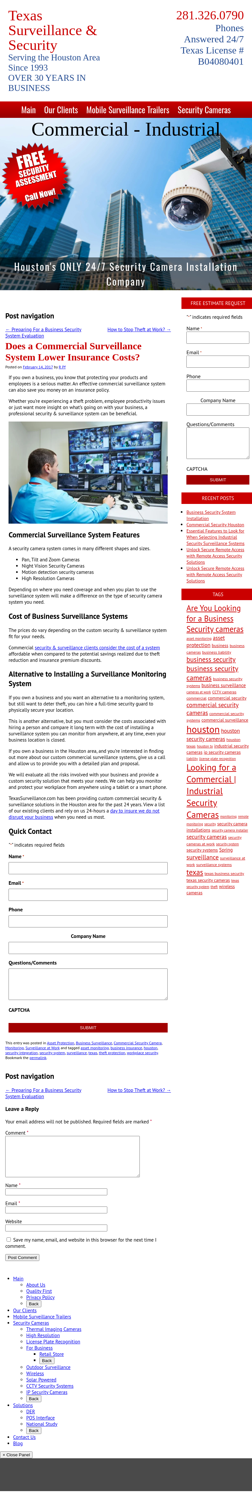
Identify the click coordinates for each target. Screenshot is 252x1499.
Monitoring (14, 1047)
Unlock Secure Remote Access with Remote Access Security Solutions (215, 556)
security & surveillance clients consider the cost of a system (97, 647)
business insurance (126, 1047)
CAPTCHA (19, 1010)
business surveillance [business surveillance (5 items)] (223, 685)
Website (13, 1229)
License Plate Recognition (53, 1349)
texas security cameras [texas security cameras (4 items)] (208, 880)
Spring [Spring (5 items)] (226, 850)
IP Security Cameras (47, 1400)
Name (13, 1193)
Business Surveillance (94, 1042)
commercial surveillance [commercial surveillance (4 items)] (224, 720)
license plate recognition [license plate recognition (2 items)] (217, 758)
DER (30, 1419)
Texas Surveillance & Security (52, 30)
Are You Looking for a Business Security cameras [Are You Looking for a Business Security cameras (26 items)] (214, 618)
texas (93, 1052)
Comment (17, 1133)
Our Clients (61, 109)
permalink (38, 1057)
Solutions (23, 1413)
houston (150, 1047)
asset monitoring (95, 1047)
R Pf (62, 366)
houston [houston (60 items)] (203, 729)
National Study (41, 1432)
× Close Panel (16, 1462)
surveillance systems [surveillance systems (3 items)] (214, 864)
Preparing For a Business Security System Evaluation (43, 332)
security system (52, 1052)
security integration (21, 1052)
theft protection (112, 1052)
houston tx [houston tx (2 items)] (205, 746)
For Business (39, 1356)
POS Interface (40, 1426)
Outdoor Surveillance (48, 1375)
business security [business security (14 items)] (211, 659)
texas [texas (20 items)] (194, 872)
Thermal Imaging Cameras (53, 1337)
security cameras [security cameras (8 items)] (206, 836)
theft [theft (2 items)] (214, 886)
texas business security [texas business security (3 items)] (224, 873)
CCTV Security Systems (50, 1394)
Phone (16, 909)
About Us (35, 1293)
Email (16, 883)
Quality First (39, 1299)
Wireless (35, 1381)
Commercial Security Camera (137, 1042)
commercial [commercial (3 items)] (196, 698)
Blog (18, 1451)
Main (28, 109)
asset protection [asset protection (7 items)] (205, 641)
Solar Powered (41, 1387)
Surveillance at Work (42, 1047)
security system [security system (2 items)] (227, 844)
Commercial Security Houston (215, 525)
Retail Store (51, 1362)
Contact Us (24, 1445)
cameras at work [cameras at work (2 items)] (198, 692)
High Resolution (43, 1343)
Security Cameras (204, 109)
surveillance (77, 1052)
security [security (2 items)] (210, 824)
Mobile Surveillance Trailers (127, 109)
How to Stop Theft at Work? (139, 329)
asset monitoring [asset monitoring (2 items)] (198, 638)
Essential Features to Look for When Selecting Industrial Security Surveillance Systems (215, 537)
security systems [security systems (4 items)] (202, 850)
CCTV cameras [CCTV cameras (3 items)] (224, 691)
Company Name (88, 936)
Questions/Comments (33, 962)
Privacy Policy (40, 1305)
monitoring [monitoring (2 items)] (228, 816)
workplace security (142, 1052)
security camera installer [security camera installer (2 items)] (230, 830)
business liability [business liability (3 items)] (216, 652)
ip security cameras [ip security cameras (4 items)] (222, 752)
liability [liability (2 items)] (192, 758)
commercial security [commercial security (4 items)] (227, 698)
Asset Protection (60, 1042)
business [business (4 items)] (220, 645)
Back (34, 1311)
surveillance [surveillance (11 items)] (202, 857)
